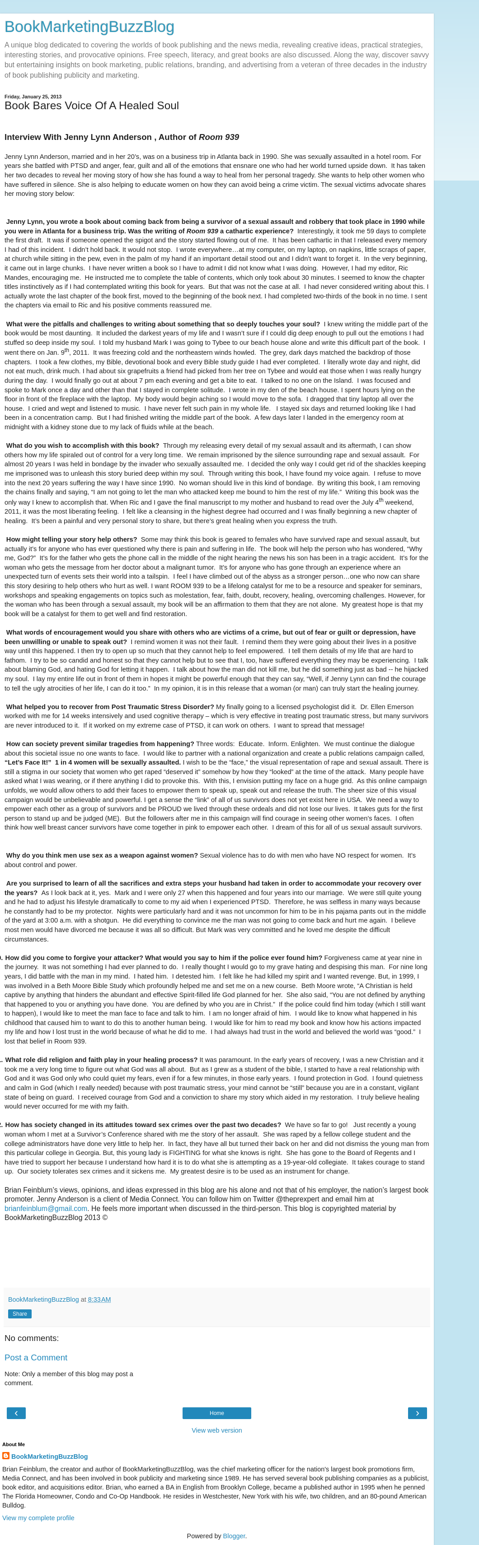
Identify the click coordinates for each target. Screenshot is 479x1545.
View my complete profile (38, 1518)
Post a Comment (36, 1357)
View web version (217, 1430)
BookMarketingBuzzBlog (89, 26)
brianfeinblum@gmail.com (46, 1208)
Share (20, 1314)
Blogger (234, 1536)
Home (217, 1413)
